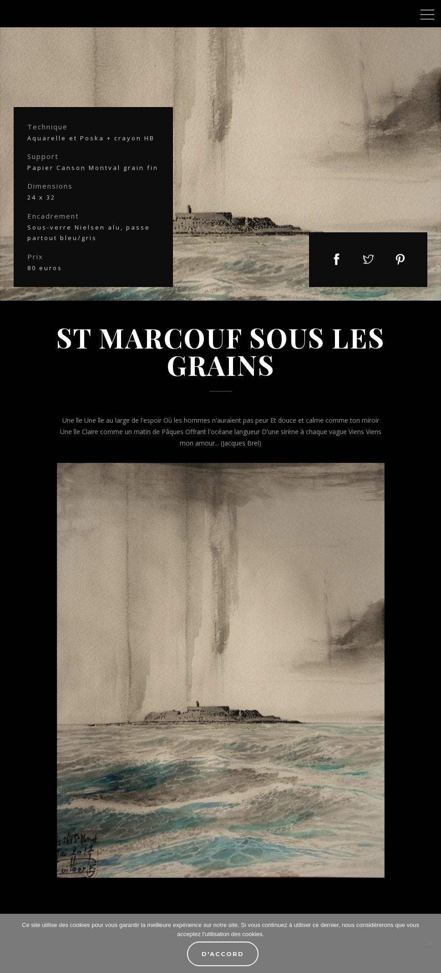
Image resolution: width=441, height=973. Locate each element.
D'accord (223, 954)
